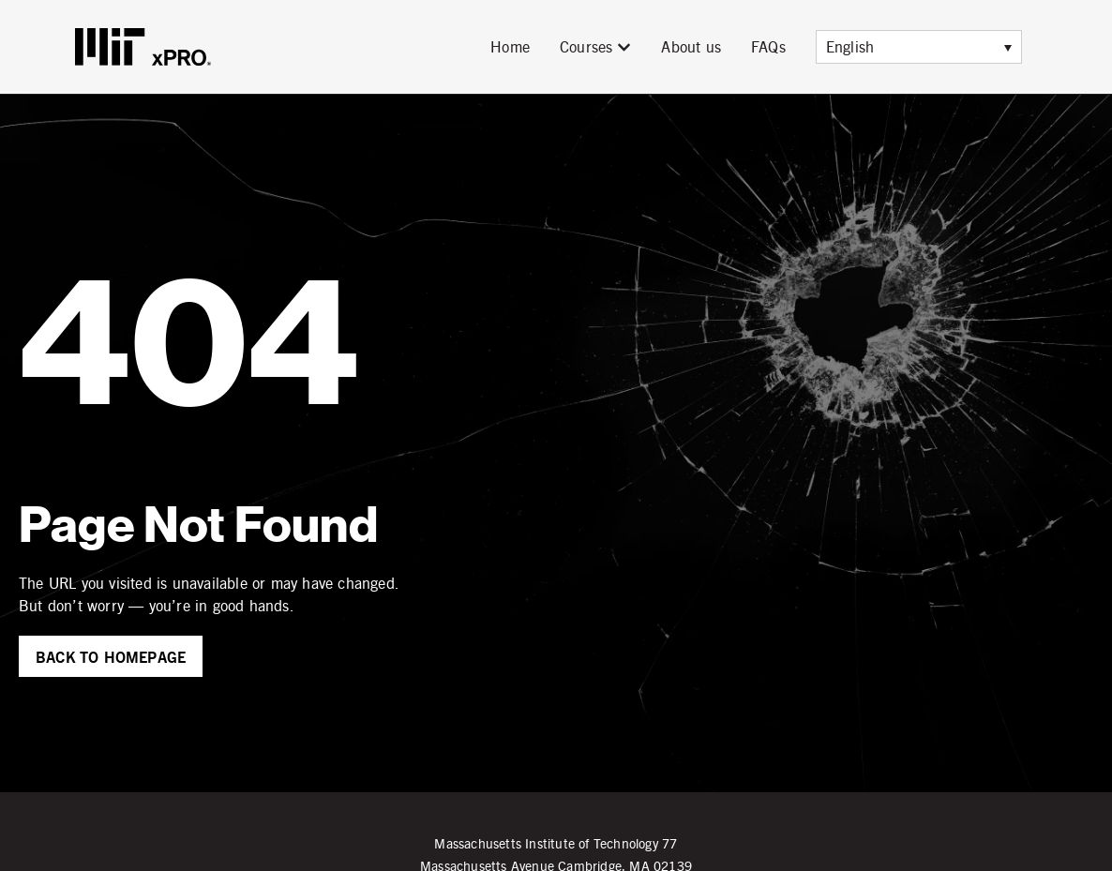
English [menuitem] (850, 46)
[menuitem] (919, 47)
